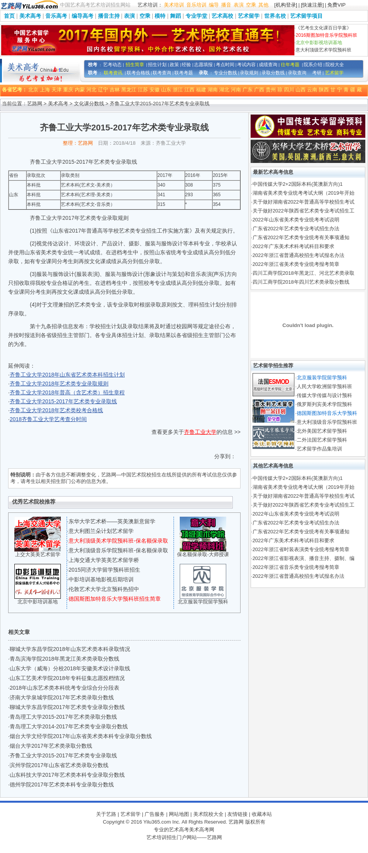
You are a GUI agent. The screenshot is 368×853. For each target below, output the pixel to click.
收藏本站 (262, 814)
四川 (289, 89)
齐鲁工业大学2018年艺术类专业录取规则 (59, 383)
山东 (166, 89)
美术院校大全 (208, 814)
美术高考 (30, 16)
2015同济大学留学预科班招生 (104, 570)
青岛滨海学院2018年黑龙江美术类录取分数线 (64, 659)
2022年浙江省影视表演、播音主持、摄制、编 (303, 558)
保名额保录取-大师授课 (203, 554)
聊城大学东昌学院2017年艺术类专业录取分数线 (67, 707)
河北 (91, 89)
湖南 (213, 89)
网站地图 (179, 814)
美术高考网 (201, 829)
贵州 (271, 89)
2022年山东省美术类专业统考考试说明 (296, 220)
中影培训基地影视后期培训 (101, 579)
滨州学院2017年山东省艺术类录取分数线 (59, 765)
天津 (57, 89)
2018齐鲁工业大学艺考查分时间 (48, 419)
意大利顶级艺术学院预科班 (323, 50)
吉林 (115, 89)
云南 (312, 89)
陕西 (324, 89)
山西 (301, 89)
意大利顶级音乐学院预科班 (327, 422)
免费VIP (336, 5)
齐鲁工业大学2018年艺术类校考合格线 (56, 410)
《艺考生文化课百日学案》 (323, 28)
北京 (33, 89)
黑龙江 (128, 89)
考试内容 (246, 64)
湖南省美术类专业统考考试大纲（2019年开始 (303, 193)
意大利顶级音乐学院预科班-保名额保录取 (118, 550)
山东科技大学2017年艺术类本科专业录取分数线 (67, 775)
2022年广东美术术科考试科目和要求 (293, 246)
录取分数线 (273, 72)
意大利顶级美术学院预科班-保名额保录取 (118, 541)
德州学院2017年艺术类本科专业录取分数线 (62, 784)
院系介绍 (313, 64)
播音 (226, 5)
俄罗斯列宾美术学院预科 (324, 404)
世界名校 (275, 16)
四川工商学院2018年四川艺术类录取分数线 (301, 282)
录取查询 (297, 72)
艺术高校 (222, 16)
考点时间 (225, 64)
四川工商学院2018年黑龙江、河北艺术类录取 (303, 273)
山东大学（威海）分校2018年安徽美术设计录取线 (70, 668)
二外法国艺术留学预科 (322, 440)
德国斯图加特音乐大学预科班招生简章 (115, 599)
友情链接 (237, 814)
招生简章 (135, 64)
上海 (45, 89)
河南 (236, 89)
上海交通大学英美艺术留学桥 (104, 560)
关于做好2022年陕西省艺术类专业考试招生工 (303, 211)
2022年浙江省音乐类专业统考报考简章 (296, 567)
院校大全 (334, 64)
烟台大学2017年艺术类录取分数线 (51, 746)
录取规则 (249, 72)
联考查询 (162, 72)
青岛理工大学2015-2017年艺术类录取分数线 (63, 717)
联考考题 (183, 72)
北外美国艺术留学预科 (322, 431)
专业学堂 (196, 16)
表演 (239, 5)
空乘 (251, 5)
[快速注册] (312, 5)
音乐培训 (196, 5)
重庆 (68, 89)
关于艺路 (106, 814)
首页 (9, 16)
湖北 (224, 89)
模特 (160, 16)
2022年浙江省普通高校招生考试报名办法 (298, 255)
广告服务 (154, 814)
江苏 (143, 89)
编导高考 (82, 16)
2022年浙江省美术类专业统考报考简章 (296, 264)
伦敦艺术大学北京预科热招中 (104, 589)
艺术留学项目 (306, 16)
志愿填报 (203, 64)
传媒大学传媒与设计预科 (324, 395)
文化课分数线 (89, 103)
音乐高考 (56, 16)
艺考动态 (112, 64)
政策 (174, 64)
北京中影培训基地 (37, 602)
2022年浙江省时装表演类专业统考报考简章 (301, 549)
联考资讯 (113, 72)
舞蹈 (175, 16)
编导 (214, 5)
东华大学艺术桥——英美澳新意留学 (112, 521)
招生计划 (157, 64)
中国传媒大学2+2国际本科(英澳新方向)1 (298, 184)
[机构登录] (285, 5)
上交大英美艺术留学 (37, 554)
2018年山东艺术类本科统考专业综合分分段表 (64, 688)
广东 (247, 89)
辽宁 (103, 89)
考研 (317, 72)
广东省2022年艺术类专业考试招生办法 (296, 228)
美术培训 (174, 5)
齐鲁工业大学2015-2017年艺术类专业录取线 (63, 401)
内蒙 (80, 89)
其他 (263, 5)
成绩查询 (268, 64)
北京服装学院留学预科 (203, 602)
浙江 (178, 89)
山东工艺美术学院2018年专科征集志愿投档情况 (67, 678)
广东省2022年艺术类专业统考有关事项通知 (301, 237)
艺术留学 (249, 16)
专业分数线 (225, 72)
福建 (201, 89)
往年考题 (290, 64)
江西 (189, 89)
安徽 (155, 89)
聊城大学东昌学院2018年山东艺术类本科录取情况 (70, 649)
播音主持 (109, 16)
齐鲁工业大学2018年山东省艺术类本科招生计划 (67, 375)
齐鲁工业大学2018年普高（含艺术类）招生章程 (67, 392)
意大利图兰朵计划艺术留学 (101, 531)
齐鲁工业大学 (200, 432)
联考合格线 (138, 72)
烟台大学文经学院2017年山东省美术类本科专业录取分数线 (81, 736)
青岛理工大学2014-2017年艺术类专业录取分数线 (69, 726)
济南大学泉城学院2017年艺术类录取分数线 (62, 697)
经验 (186, 64)
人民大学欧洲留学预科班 (324, 386)
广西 (259, 89)
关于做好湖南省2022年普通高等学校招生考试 (303, 202)
